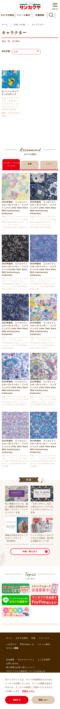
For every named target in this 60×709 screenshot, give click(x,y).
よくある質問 (44, 660)
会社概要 (10, 660)
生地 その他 (20, 24)
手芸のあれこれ (27, 644)
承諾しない (43, 700)
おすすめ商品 (7, 15)
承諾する (17, 700)
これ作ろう (11, 644)
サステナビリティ (26, 660)
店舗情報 (39, 15)
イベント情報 (12, 648)
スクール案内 (23, 15)
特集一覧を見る (30, 551)
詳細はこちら (28, 691)
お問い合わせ (12, 663)
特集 (33, 638)
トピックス (44, 638)
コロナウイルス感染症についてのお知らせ (25, 671)
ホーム (5, 24)
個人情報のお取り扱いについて (20, 667)
